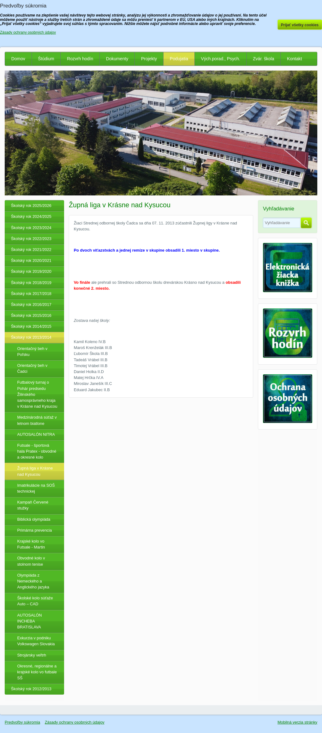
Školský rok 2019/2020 (31, 271)
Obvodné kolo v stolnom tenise (31, 561)
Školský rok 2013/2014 (31, 337)
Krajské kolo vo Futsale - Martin (31, 544)
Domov (18, 58)
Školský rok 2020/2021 (31, 260)
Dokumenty (117, 58)
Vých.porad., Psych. (220, 58)
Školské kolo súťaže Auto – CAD (35, 601)
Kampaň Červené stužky (32, 505)
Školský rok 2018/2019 (31, 282)
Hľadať (306, 223)
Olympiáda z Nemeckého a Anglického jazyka (33, 581)
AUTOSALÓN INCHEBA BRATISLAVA (29, 621)
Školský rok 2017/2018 (31, 293)
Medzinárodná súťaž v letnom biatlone (37, 420)
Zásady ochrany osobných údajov (74, 722)
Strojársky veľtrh (31, 655)
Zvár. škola (263, 58)
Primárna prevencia (34, 530)
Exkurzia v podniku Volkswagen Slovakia (36, 641)
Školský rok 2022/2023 (31, 238)
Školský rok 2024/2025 (31, 216)
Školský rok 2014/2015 (31, 326)
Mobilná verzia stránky (297, 722)
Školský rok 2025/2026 (31, 205)
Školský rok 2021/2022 (31, 249)
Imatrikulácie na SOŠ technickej (36, 488)
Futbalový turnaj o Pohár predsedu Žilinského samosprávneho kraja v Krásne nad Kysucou (37, 394)
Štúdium (46, 58)
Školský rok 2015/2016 (31, 315)
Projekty (149, 58)
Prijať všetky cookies (300, 25)
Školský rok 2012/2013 (31, 688)
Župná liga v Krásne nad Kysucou (35, 471)
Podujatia (179, 58)
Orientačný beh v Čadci (32, 368)
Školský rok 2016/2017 (31, 304)
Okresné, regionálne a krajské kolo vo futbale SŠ (37, 672)
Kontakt (294, 58)
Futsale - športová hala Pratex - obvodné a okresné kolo (36, 451)
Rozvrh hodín (80, 58)
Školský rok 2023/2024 (31, 227)
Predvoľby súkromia (22, 722)
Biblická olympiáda (33, 519)
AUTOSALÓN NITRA (36, 434)
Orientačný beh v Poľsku (32, 351)
